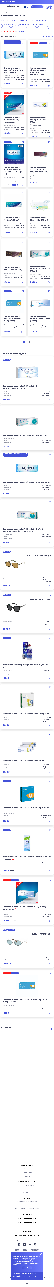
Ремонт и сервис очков (27, 1205)
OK (27, 1268)
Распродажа (10, 31)
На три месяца (18, 27)
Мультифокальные (9, 24)
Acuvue (5, 20)
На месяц (6, 27)
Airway (14, 20)
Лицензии (27, 1214)
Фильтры (49, 36)
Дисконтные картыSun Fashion (27, 1223)
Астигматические (38, 20)
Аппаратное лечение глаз (27, 1201)
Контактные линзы (27, 1185)
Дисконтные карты (27, 1218)
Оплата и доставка (27, 1192)
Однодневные (24, 24)
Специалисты (27, 1172)
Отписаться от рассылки (27, 1235)
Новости (27, 1176)
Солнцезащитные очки (27, 1189)
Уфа (13, 2)
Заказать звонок (37, 6)
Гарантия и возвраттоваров (27, 1230)
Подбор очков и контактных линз (27, 1208)
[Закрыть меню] (41, 1253)
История (27, 1169)
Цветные (21, 31)
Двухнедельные (38, 24)
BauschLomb (24, 20)
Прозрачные (43, 27)
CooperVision (30, 27)
